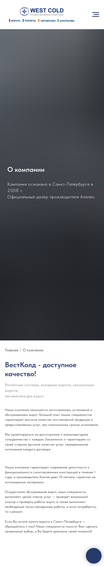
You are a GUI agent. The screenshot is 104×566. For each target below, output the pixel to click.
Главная (11, 350)
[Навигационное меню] (95, 14)
